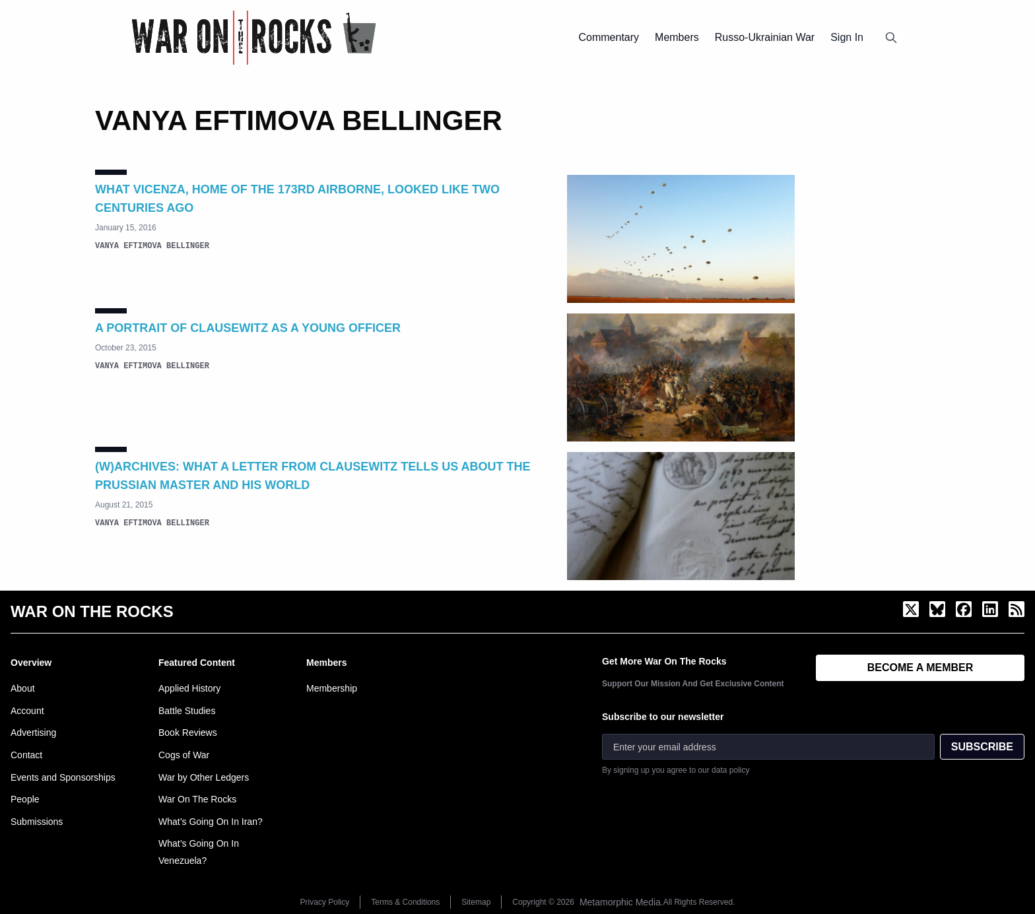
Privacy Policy (325, 902)
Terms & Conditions (405, 902)
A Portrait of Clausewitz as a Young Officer (248, 328)
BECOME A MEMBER (920, 667)
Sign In (846, 37)
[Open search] (891, 37)
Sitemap (475, 902)
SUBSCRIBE (982, 746)
